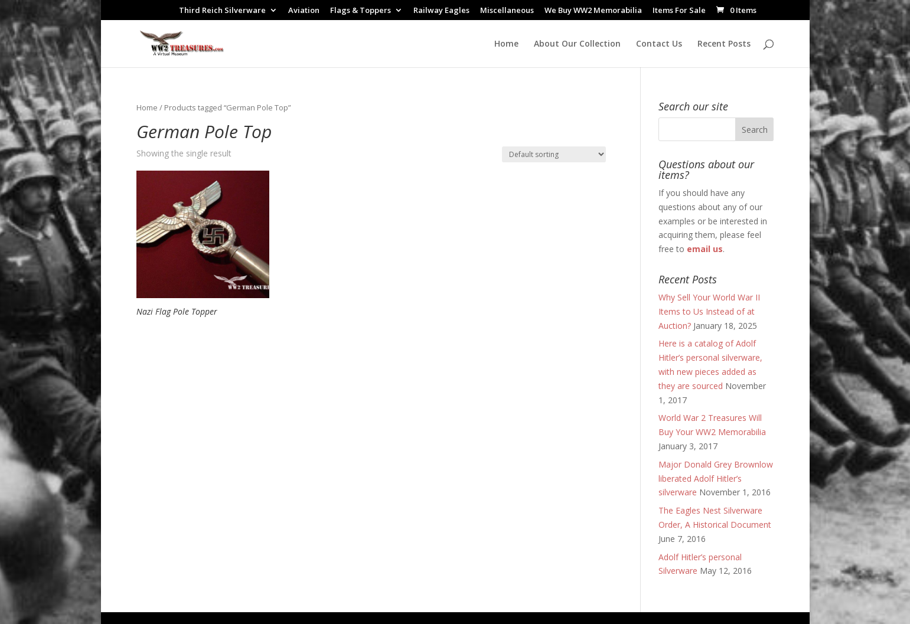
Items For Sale (679, 10)
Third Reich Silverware (222, 10)
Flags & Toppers (360, 10)
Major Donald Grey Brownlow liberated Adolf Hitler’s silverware (715, 478)
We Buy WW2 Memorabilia (593, 10)
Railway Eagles (441, 10)
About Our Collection (577, 44)
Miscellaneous (507, 10)
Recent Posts (724, 44)
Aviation (303, 10)
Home (506, 44)
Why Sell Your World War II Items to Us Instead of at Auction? (709, 311)
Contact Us (659, 44)
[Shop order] (554, 154)
